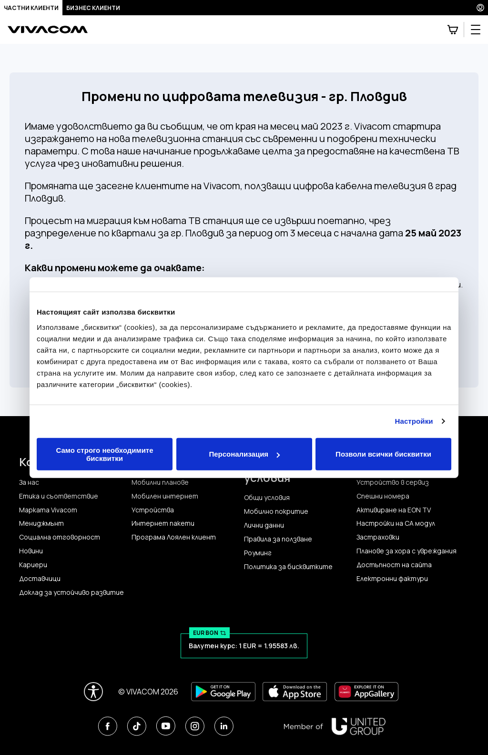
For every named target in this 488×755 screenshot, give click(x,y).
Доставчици (40, 578)
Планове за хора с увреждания (406, 551)
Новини (31, 551)
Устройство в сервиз (392, 482)
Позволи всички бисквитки (383, 454)
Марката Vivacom (48, 510)
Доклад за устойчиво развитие (71, 592)
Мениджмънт (41, 523)
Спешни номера (382, 496)
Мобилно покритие (276, 511)
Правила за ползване (278, 539)
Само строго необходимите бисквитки (104, 454)
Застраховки (377, 537)
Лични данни (264, 525)
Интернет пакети (163, 523)
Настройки (414, 421)
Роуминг (258, 553)
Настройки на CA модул (395, 523)
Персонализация (244, 454)
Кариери (33, 565)
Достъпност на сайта (394, 565)
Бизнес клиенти (93, 8)
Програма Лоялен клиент (174, 537)
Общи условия (267, 497)
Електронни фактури (392, 578)
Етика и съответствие (58, 496)
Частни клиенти (31, 8)
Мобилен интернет (165, 496)
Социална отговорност (59, 537)
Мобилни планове (160, 482)
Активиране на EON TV (393, 510)
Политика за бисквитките (288, 566)
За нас (29, 482)
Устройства (153, 510)
